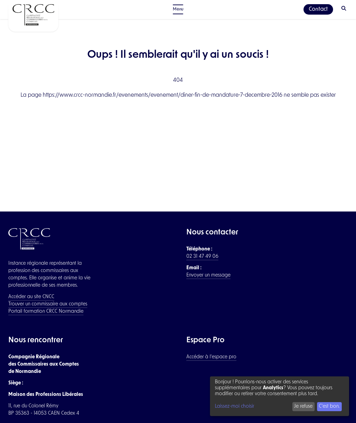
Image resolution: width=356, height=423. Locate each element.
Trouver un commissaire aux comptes (47, 304)
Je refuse (303, 406)
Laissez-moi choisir (234, 406)
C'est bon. (329, 406)
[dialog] (279, 396)
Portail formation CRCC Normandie (45, 311)
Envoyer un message (208, 275)
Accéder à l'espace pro (211, 357)
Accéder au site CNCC (31, 297)
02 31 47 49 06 (202, 256)
